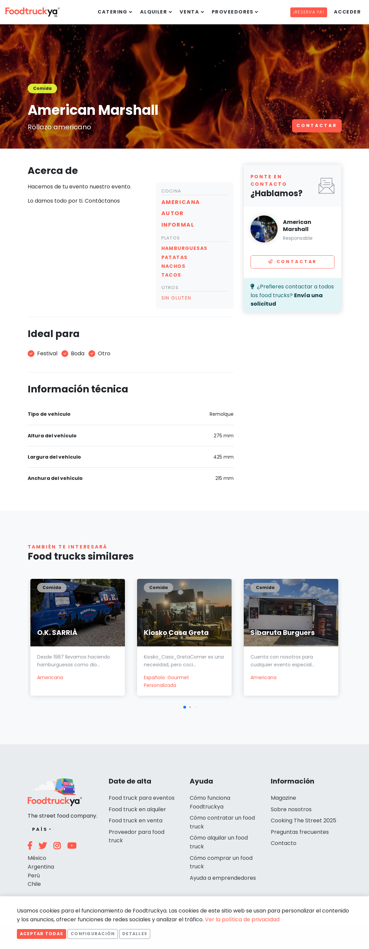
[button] (184, 707)
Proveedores (233, 11)
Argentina (41, 867)
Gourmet (178, 677)
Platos (170, 238)
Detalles (134, 934)
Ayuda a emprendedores (223, 878)
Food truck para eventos (142, 798)
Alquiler (153, 11)
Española (154, 677)
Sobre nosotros (291, 809)
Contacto (283, 843)
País (40, 829)
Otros (170, 287)
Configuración (93, 934)
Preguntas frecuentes (300, 832)
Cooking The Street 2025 (303, 820)
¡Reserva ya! (308, 12)
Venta (189, 11)
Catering (113, 11)
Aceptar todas (41, 934)
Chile (34, 884)
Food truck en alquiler (137, 809)
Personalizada (160, 685)
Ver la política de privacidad (242, 919)
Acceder (347, 11)
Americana (50, 677)
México (37, 858)
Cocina (171, 191)
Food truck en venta (135, 820)
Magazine (283, 798)
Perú (34, 875)
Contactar (316, 125)
